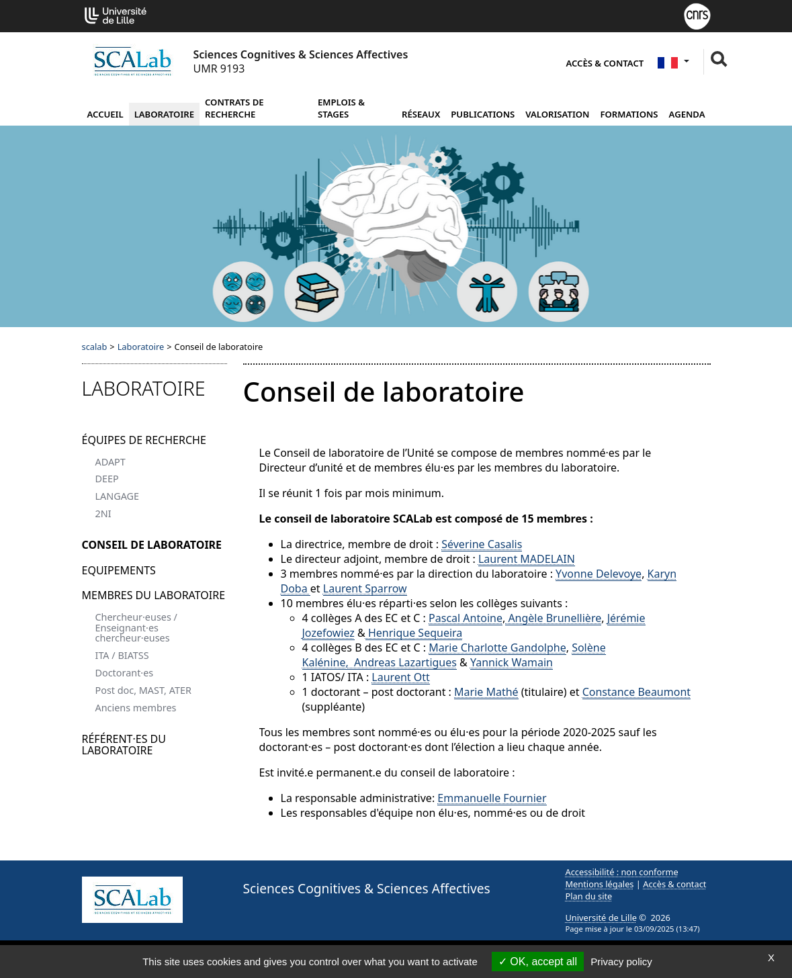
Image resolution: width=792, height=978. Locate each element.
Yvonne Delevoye (599, 573)
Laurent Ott (400, 677)
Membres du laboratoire (154, 595)
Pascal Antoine (465, 618)
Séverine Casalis (481, 544)
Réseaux (421, 114)
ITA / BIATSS (122, 655)
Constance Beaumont (636, 691)
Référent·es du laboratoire (124, 744)
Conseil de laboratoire (152, 544)
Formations (629, 114)
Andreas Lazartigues (405, 662)
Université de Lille (601, 918)
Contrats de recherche (234, 108)
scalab (94, 347)
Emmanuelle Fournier (491, 798)
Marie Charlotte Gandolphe (497, 647)
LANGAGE (117, 496)
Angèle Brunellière (553, 618)
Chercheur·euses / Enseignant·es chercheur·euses (136, 628)
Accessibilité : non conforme (622, 872)
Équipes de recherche (144, 440)
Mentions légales (600, 884)
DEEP (107, 478)
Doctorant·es (124, 672)
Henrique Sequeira (414, 632)
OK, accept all (537, 961)
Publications (483, 114)
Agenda (687, 114)
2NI (103, 513)
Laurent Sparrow (365, 588)
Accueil (105, 114)
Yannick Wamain (511, 662)
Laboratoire (164, 114)
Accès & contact (605, 63)
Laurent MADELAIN (526, 558)
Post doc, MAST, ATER (143, 690)
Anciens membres (136, 707)
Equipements (119, 570)
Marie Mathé (486, 691)
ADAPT (110, 461)
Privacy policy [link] (621, 961)
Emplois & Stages (341, 108)
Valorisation (557, 114)
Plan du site (589, 896)
